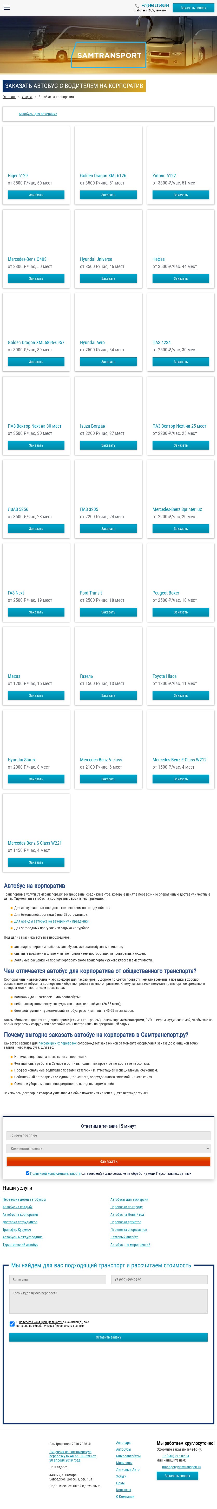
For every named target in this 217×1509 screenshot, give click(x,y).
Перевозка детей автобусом (24, 1199)
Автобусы (123, 1449)
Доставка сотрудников (20, 1222)
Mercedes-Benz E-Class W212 (180, 759)
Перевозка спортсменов (128, 1229)
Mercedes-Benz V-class (101, 759)
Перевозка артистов (125, 1222)
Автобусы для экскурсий (129, 1199)
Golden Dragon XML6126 (103, 175)
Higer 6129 (18, 175)
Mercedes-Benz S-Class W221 (35, 843)
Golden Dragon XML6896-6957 (36, 342)
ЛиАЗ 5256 (18, 509)
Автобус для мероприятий (130, 1244)
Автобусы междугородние (23, 1237)
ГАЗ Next (16, 593)
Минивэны (124, 1463)
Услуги (121, 1476)
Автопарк (123, 1442)
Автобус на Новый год (127, 1214)
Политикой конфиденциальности (55, 1173)
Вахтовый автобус (124, 1237)
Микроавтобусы (128, 1456)
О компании (125, 1496)
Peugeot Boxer (166, 593)
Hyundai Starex (22, 759)
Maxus (14, 676)
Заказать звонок (193, 8)
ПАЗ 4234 (162, 342)
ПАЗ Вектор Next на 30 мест (35, 426)
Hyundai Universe (96, 259)
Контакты (123, 1490)
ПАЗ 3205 (89, 509)
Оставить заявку (108, 1337)
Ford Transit (91, 593)
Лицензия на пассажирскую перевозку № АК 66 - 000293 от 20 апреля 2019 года (72, 1456)
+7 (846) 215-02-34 (155, 5)
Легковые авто (128, 1469)
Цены (120, 1483)
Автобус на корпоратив (20, 1214)
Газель (86, 676)
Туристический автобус (20, 1244)
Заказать (36, 195)
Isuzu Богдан (92, 426)
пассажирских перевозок (57, 1043)
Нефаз (159, 259)
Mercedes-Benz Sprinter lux (177, 509)
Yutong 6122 (164, 175)
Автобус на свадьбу (17, 1207)
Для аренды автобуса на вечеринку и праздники (51, 921)
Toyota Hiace (164, 676)
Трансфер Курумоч (17, 1229)
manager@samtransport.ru (181, 1467)
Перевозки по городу (126, 1207)
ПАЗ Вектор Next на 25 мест (179, 426)
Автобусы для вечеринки (38, 114)
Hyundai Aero (92, 342)
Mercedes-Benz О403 (27, 259)
